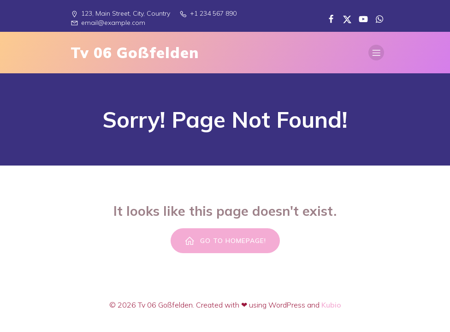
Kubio (331, 304)
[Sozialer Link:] (328, 18)
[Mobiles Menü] (376, 52)
